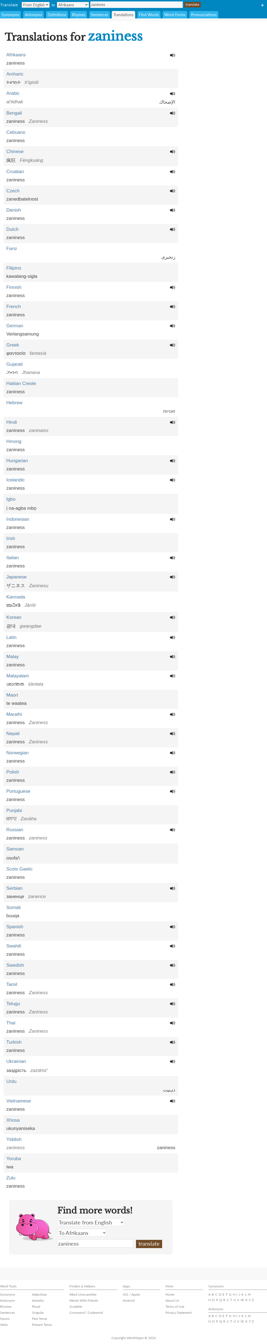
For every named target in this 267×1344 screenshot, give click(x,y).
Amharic (14, 74)
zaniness (136, 4)
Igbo (10, 499)
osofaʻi (13, 858)
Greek (12, 345)
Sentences (99, 14)
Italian (12, 557)
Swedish (15, 965)
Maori (12, 695)
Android (129, 1300)
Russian (14, 829)
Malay (12, 656)
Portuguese (18, 791)
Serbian (14, 888)
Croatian (15, 171)
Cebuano (15, 132)
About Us (172, 1300)
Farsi (11, 248)
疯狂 (11, 160)
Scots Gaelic (19, 869)
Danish (13, 210)
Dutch (12, 229)
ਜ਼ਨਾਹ (11, 818)
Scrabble (75, 1306)
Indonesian (17, 519)
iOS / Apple (131, 1294)
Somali (13, 907)
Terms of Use (174, 1306)
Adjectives (39, 1294)
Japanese (16, 577)
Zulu (10, 1177)
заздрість (16, 1070)
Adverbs (38, 1300)
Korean (13, 617)
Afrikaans (16, 54)
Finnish (13, 287)
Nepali (13, 733)
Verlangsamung (22, 334)
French (13, 306)
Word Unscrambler (83, 1294)
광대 (11, 626)
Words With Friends (83, 1300)
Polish (12, 772)
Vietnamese (18, 1101)
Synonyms (10, 14)
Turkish (13, 1042)
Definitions (57, 14)
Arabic (13, 93)
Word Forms (175, 14)
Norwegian (17, 752)
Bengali (14, 113)
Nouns (5, 1319)
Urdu (11, 1081)
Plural (36, 1306)
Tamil (11, 984)
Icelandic (15, 480)
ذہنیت (169, 1090)
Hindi (11, 422)
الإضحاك (167, 102)
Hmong (13, 441)
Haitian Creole (21, 383)
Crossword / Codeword (86, 1312)
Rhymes (78, 14)
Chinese (14, 151)
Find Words (149, 14)
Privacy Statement (178, 1312)
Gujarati (14, 364)
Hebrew (14, 402)
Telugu (13, 1003)
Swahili (13, 946)
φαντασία (16, 353)
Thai (10, 1023)
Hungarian (17, 460)
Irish (10, 538)
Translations (123, 14)
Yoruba (13, 1158)
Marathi (14, 714)
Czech (13, 190)
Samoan (15, 849)
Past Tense (39, 1319)
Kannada (15, 597)
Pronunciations (204, 14)
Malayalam (17, 675)
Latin (11, 637)
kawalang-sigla (21, 276)
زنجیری (168, 257)
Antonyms (33, 14)
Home (169, 1294)
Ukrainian (16, 1061)
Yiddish (13, 1139)
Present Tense (42, 1325)
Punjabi (14, 810)
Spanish (14, 926)
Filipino (13, 268)
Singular (38, 1312)
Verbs (4, 1325)
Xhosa (13, 1120)
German (14, 325)
